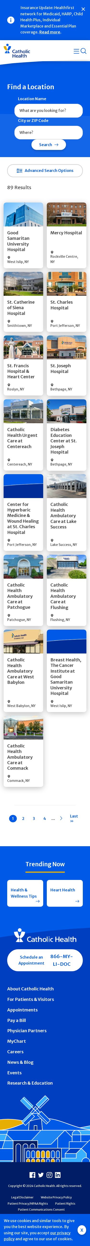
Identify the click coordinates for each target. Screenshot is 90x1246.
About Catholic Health (30, 989)
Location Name (32, 98)
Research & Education (30, 1083)
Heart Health (62, 890)
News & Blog (20, 1062)
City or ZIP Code (33, 120)
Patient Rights (65, 1203)
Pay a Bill (16, 1020)
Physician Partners (27, 1030)
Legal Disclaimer (22, 1197)
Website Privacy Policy (56, 1197)
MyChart (16, 1041)
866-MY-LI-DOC (61, 960)
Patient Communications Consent (41, 1209)
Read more (49, 32)
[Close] (83, 9)
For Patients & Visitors (30, 999)
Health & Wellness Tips (24, 893)
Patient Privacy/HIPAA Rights (28, 1203)
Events (14, 1073)
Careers (15, 1051)
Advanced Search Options (49, 170)
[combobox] (48, 111)
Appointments (22, 1010)
